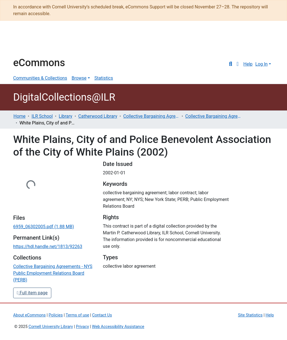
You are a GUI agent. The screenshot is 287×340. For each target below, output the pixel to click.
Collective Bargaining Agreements (151, 116)
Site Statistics (250, 315)
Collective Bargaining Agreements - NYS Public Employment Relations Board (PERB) (213, 116)
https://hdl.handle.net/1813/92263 (47, 246)
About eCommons (29, 315)
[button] (237, 64)
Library (65, 116)
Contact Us (102, 315)
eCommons (39, 63)
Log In (261, 64)
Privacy (82, 326)
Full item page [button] (32, 292)
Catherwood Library (97, 116)
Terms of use (77, 315)
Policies (56, 315)
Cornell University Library (51, 326)
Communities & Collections (40, 78)
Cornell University (27, 41)
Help (248, 64)
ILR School (42, 116)
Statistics (103, 78)
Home (19, 116)
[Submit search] (230, 64)
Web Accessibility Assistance (118, 326)
